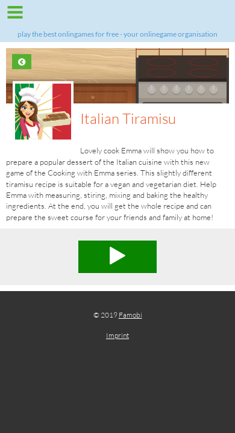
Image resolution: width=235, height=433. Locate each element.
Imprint (117, 335)
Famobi (130, 314)
